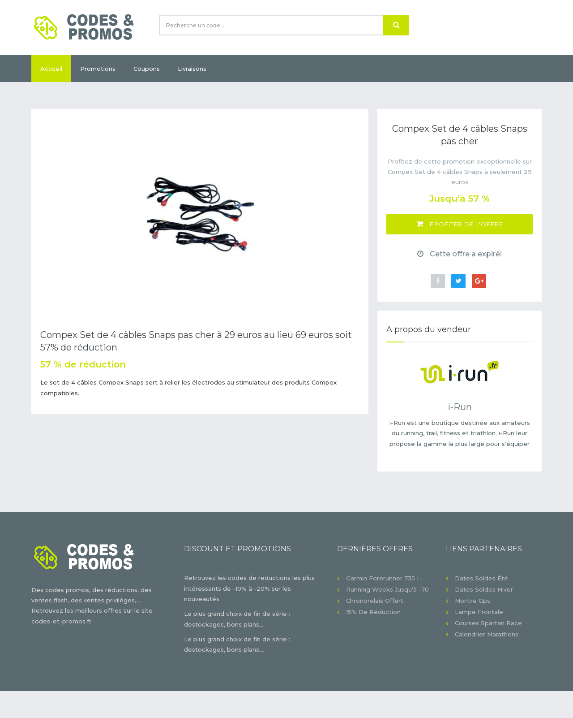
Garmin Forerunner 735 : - (384, 578)
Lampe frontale (479, 611)
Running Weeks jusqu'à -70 (387, 589)
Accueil (51, 68)
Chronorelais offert (374, 600)
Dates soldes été (481, 578)
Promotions (97, 68)
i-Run (460, 407)
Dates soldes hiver (484, 589)
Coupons (146, 68)
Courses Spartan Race (488, 623)
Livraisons (192, 68)
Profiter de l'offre (459, 224)
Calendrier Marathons (486, 634)
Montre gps (472, 600)
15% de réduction (373, 611)
